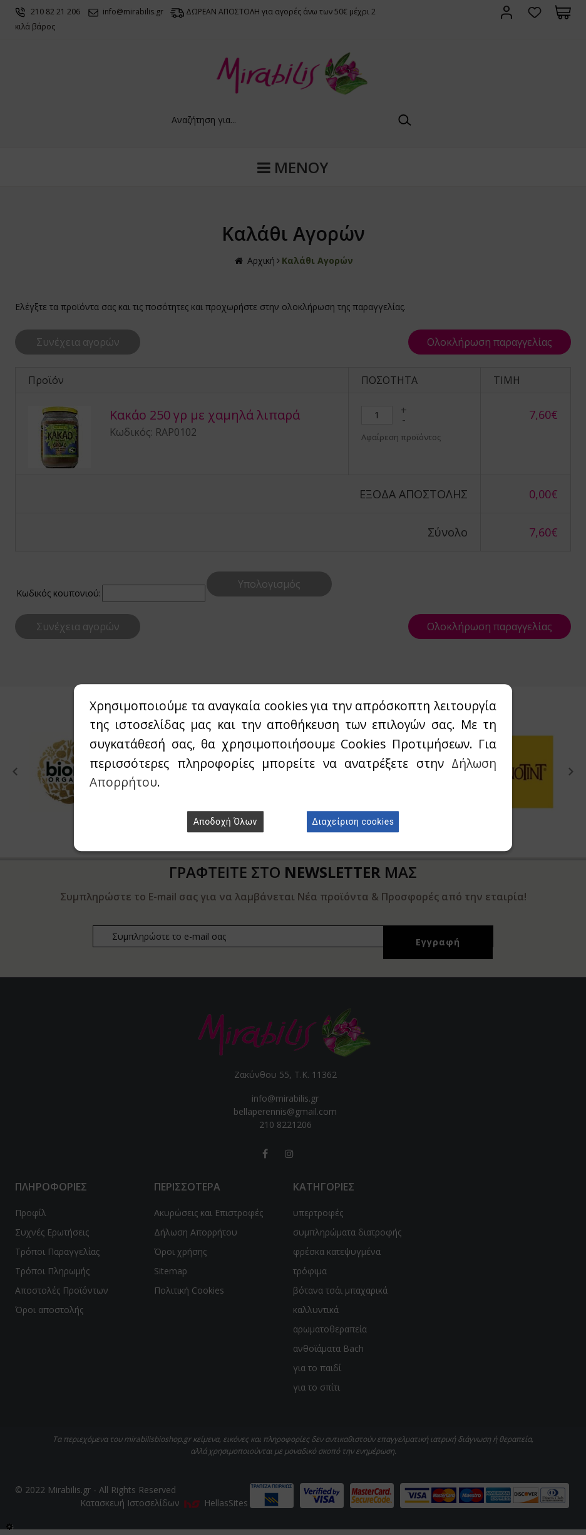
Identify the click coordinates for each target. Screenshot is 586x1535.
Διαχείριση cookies (353, 821)
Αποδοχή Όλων (225, 821)
